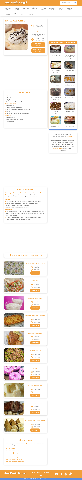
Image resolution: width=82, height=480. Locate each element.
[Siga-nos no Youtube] (57, 475)
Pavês (28, 443)
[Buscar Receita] (66, 3)
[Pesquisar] (75, 3)
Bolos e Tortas (17, 8)
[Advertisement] (25, 74)
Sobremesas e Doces (8, 13)
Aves (28, 9)
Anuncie (48, 472)
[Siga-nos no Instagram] (61, 475)
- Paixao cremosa (10, 456)
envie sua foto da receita (38, 50)
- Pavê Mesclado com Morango (13, 460)
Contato (41, 475)
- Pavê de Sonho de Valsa (12, 450)
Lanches (15, 13)
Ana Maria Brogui (7, 8)
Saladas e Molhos (43, 8)
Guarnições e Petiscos (51, 8)
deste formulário (58, 148)
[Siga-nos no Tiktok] (70, 475)
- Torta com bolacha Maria (12, 454)
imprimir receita (38, 44)
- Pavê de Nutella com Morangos (14, 458)
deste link (69, 137)
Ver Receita (35, 273)
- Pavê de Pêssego (10, 448)
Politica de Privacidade (38, 472)
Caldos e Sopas (60, 8)
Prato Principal (22, 13)
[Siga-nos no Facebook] (65, 475)
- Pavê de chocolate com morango (14, 462)
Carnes (24, 9)
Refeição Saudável (31, 13)
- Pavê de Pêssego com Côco (13, 452)
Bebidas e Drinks (69, 8)
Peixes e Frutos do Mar (34, 9)
